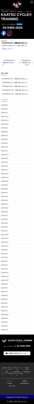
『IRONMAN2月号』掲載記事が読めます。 (15, 82)
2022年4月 (4, 219)
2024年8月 (4, 158)
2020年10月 (5, 280)
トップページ (9, 381)
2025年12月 (5, 116)
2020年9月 (4, 284)
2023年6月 (4, 189)
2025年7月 (4, 135)
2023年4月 (4, 192)
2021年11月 (5, 238)
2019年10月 (5, 314)
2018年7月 (4, 330)
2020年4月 (4, 303)
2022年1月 (4, 231)
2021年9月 (4, 246)
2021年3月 (4, 261)
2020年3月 (4, 307)
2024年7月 (4, 162)
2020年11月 (5, 276)
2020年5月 (4, 299)
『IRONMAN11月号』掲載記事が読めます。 (15, 94)
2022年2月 (4, 227)
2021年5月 (4, 253)
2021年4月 (4, 257)
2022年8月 (4, 212)
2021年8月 (4, 250)
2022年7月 (4, 215)
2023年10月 (5, 181)
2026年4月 (4, 105)
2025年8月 (4, 132)
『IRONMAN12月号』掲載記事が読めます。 (15, 90)
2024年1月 (4, 170)
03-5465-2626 (12, 27)
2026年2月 (4, 109)
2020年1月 (4, 311)
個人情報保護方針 (24, 383)
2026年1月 (4, 113)
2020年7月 (4, 291)
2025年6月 (4, 139)
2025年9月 (4, 128)
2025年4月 (4, 147)
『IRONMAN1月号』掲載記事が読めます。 (15, 86)
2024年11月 (5, 154)
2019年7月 (4, 322)
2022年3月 (4, 223)
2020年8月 (4, 288)
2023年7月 (4, 185)
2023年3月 (4, 196)
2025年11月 (5, 120)
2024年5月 (4, 166)
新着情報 (24, 381)
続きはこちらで (7, 48)
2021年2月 (4, 265)
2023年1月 (4, 204)
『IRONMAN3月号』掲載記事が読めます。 (15, 79)
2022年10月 (5, 208)
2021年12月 (5, 234)
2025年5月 (4, 143)
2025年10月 (5, 124)
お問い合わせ (19, 24)
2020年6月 (4, 295)
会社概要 (9, 383)
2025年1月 (4, 151)
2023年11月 (5, 177)
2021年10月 (5, 242)
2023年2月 (4, 200)
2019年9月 (4, 318)
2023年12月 (5, 173)
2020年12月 (5, 272)
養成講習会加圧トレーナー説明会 (17, 373)
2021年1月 (4, 269)
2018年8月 (4, 326)
